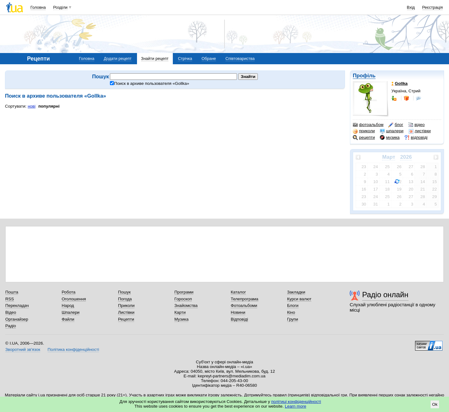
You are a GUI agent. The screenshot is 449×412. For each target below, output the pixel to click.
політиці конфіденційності (296, 401)
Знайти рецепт (154, 58)
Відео (10, 312)
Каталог (238, 292)
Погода (125, 299)
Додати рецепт (117, 58)
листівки (420, 130)
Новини (238, 312)
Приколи (126, 305)
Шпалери (70, 312)
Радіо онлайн (385, 294)
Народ (68, 305)
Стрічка (185, 58)
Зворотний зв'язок (22, 349)
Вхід (411, 7)
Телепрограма (244, 299)
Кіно (291, 312)
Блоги (293, 305)
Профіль (364, 76)
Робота (68, 292)
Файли (68, 319)
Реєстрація (432, 7)
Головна (38, 7)
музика (389, 137)
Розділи (60, 7)
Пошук (124, 292)
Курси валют (299, 299)
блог (395, 124)
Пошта (11, 292)
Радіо (10, 325)
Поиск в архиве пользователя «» (149, 83)
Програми (183, 292)
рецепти (364, 137)
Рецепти (126, 319)
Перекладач (17, 305)
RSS (9, 299)
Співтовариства (240, 58)
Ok (434, 404)
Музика (181, 319)
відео (416, 124)
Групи (292, 319)
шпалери (392, 130)
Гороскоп (183, 299)
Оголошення (74, 299)
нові (31, 106)
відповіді (416, 137)
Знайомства (186, 305)
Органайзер (16, 319)
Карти (180, 312)
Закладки (296, 292)
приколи (364, 130)
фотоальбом (368, 124)
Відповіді (239, 319)
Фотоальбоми (244, 305)
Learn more (295, 406)
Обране (208, 58)
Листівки (126, 312)
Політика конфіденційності (73, 349)
